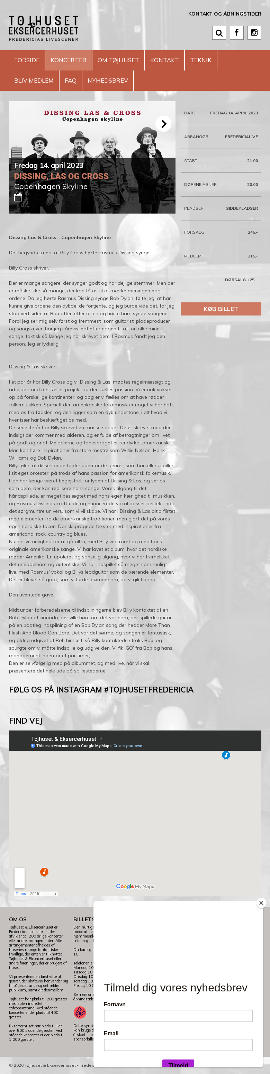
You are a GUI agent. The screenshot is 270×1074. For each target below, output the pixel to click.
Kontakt (164, 60)
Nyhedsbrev (108, 80)
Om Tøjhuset (118, 60)
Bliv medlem (34, 80)
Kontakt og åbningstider (224, 14)
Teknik (201, 60)
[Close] (261, 903)
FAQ (70, 80)
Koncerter (69, 60)
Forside (26, 60)
